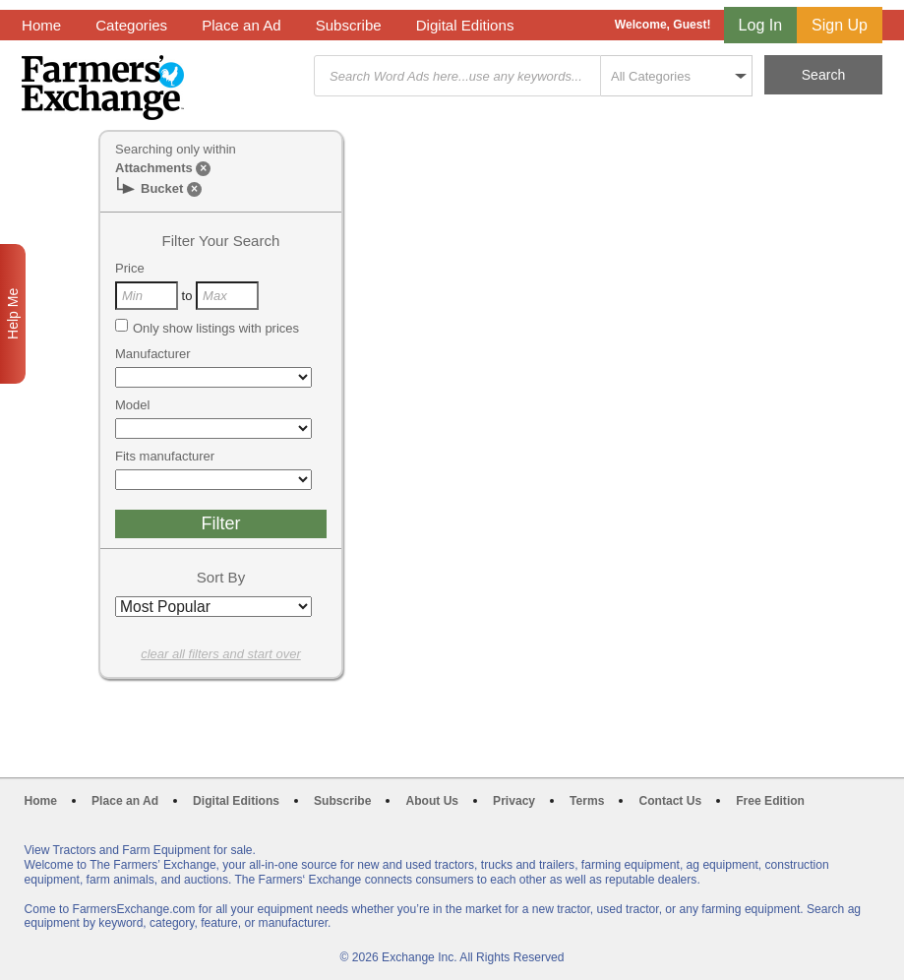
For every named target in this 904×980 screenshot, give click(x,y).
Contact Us (669, 801)
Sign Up (840, 25)
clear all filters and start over (221, 653)
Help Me (13, 313)
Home (41, 25)
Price (130, 268)
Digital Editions (465, 25)
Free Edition (770, 801)
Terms (587, 801)
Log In (760, 25)
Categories (131, 25)
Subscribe (349, 25)
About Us (431, 801)
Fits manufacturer (164, 456)
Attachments (154, 167)
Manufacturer (153, 353)
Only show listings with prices (207, 328)
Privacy (514, 801)
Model (132, 405)
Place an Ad (241, 25)
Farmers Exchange (103, 87)
